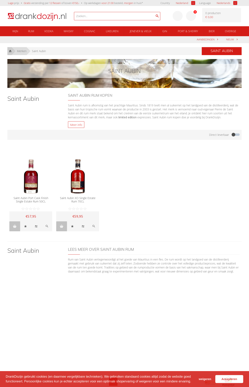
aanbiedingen (206, 39)
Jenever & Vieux (141, 31)
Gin (164, 31)
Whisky (68, 31)
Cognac (89, 31)
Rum (31, 31)
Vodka (48, 31)
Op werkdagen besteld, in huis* (113, 3)
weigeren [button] (205, 379)
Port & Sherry (188, 31)
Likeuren (112, 31)
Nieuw (230, 39)
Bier (212, 31)
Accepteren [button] (229, 379)
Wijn (15, 31)
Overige (230, 31)
